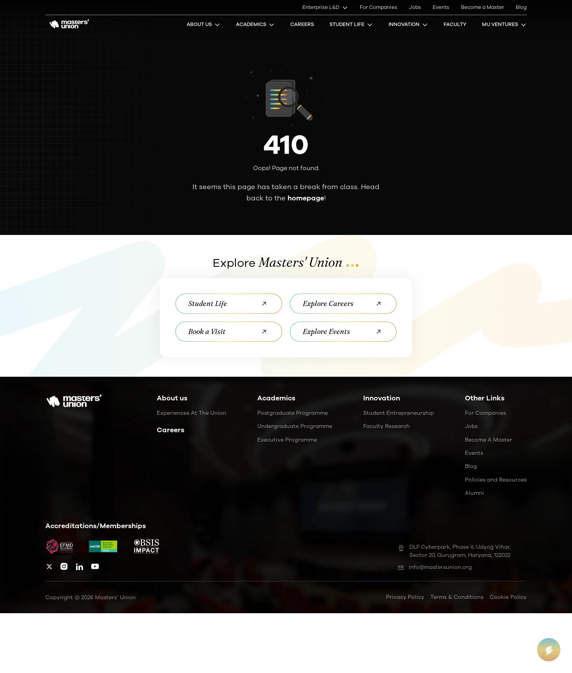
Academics (255, 24)
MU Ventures (504, 24)
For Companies (378, 7)
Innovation (408, 24)
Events (441, 7)
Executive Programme (287, 439)
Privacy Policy (405, 597)
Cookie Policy (508, 597)
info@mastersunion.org (435, 567)
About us (172, 398)
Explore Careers (343, 304)
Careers (302, 24)
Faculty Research (386, 426)
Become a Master (482, 7)
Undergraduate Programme (294, 426)
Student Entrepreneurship (398, 413)
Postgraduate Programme (292, 413)
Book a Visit (228, 332)
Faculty (455, 24)
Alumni (474, 493)
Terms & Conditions (457, 597)
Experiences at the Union (191, 413)
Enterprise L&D (325, 7)
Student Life (351, 24)
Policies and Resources (496, 479)
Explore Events (343, 332)
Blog (521, 7)
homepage (306, 198)
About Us (203, 24)
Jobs (415, 7)
